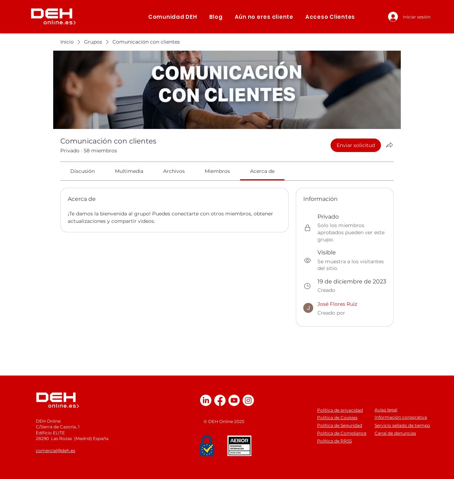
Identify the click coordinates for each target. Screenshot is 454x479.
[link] (82, 171)
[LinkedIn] (205, 400)
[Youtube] (234, 400)
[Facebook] (220, 400)
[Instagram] (248, 400)
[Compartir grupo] (389, 145)
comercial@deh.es (55, 450)
